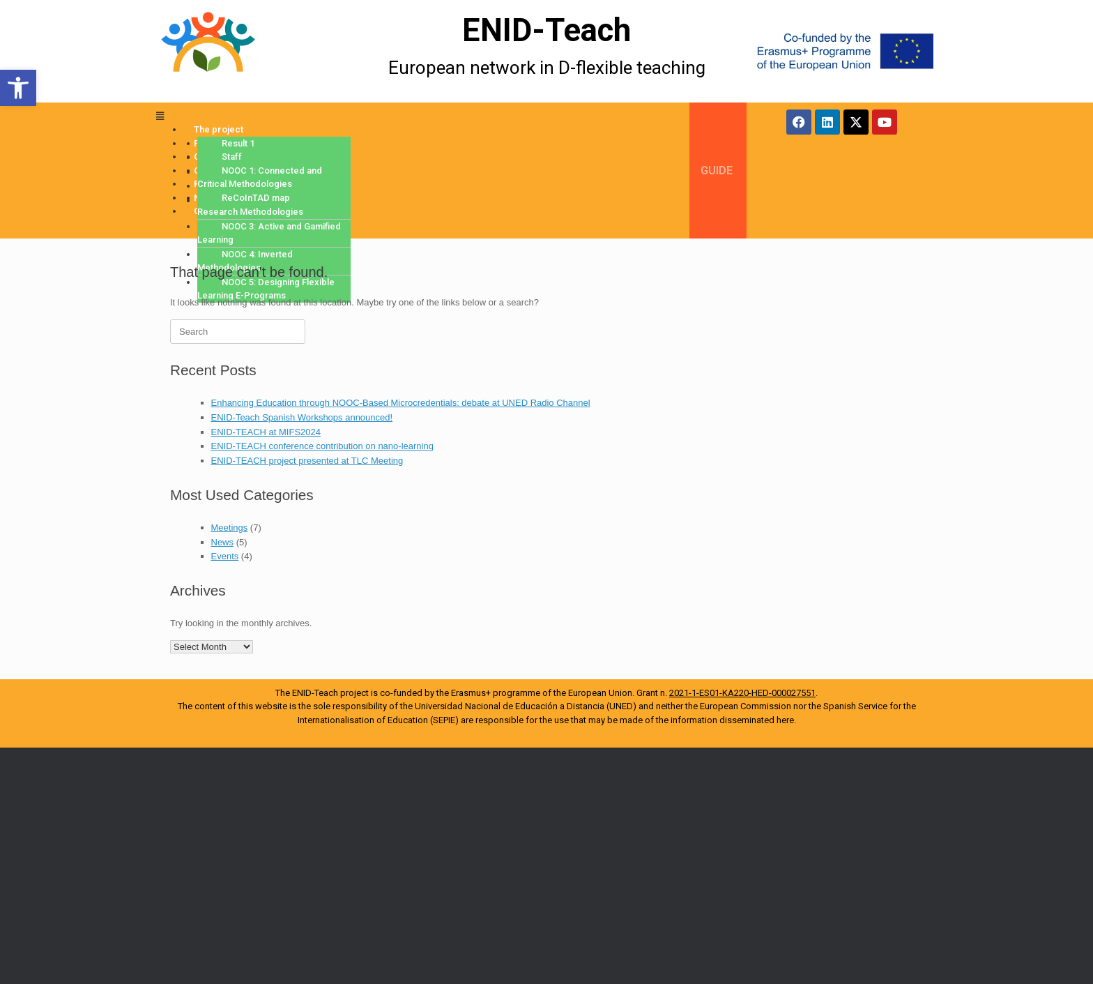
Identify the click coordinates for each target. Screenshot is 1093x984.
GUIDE (717, 170)
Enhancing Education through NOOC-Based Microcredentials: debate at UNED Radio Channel (400, 403)
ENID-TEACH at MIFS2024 (266, 432)
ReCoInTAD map (256, 197)
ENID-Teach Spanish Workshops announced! (302, 417)
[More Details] (248, 51)
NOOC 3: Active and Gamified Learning (269, 233)
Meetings (229, 527)
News (222, 542)
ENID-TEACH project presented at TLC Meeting (307, 460)
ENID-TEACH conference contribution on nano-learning (322, 446)
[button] (18, 88)
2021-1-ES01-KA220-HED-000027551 (742, 693)
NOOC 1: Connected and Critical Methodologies (259, 177)
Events (225, 556)
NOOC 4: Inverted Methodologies (245, 261)
